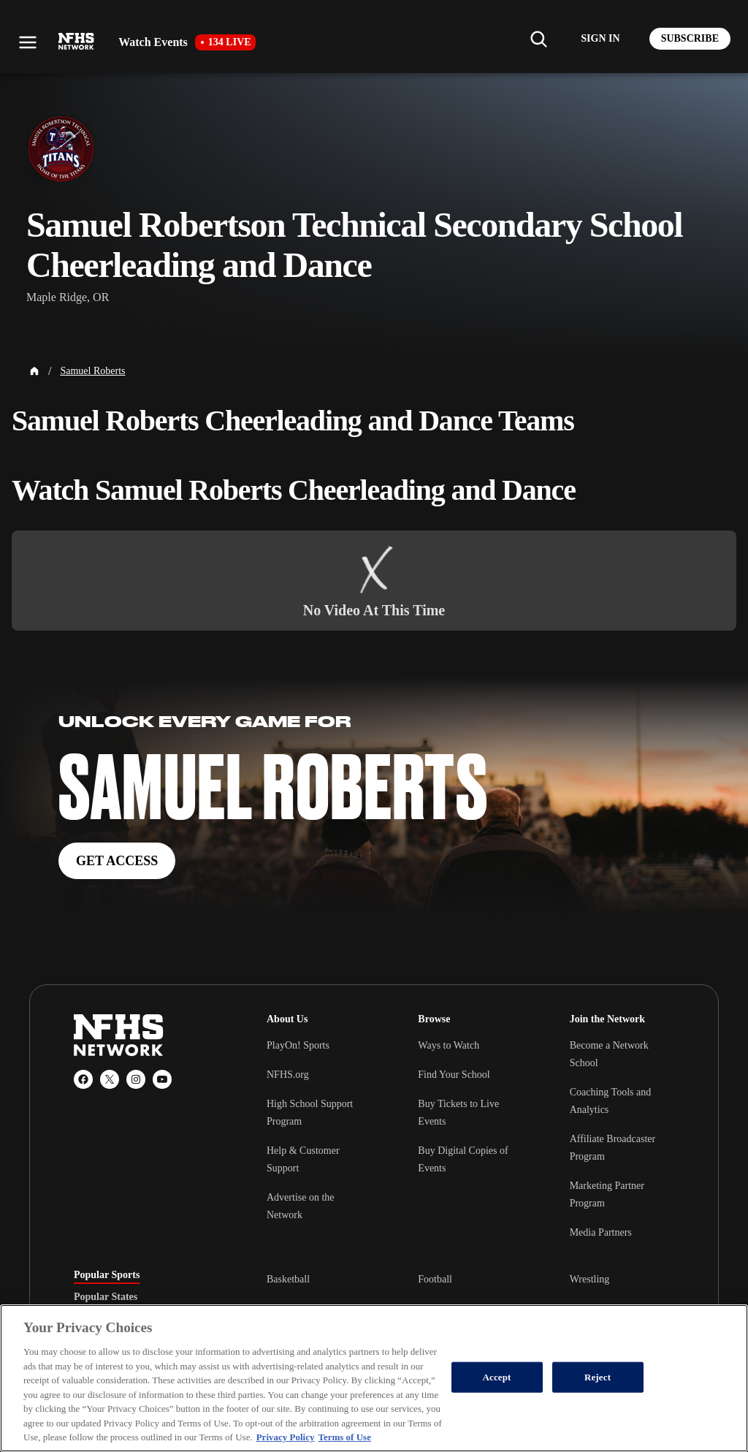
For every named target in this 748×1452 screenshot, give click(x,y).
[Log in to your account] (600, 39)
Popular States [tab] (105, 1297)
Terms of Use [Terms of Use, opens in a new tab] (344, 1437)
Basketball (288, 1279)
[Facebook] (83, 1079)
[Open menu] (28, 42)
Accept (497, 1377)
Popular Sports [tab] (107, 1275)
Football (435, 1279)
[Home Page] (34, 371)
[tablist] (147, 1297)
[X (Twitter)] (109, 1079)
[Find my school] (538, 39)
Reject (597, 1377)
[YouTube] (162, 1079)
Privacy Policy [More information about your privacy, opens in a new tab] (285, 1437)
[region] (374, 1378)
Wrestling (590, 1279)
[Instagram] (135, 1079)
